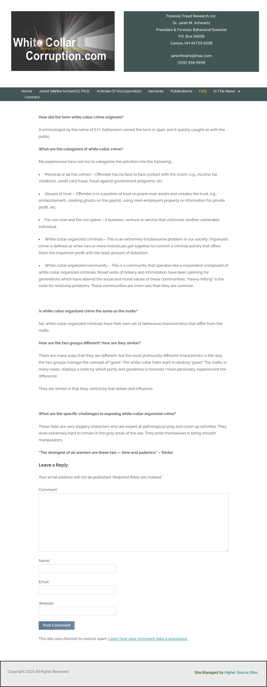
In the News (227, 91)
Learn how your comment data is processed (147, 638)
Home (26, 91)
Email (45, 582)
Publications (181, 91)
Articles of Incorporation (119, 91)
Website (46, 603)
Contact (33, 97)
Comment (49, 489)
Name (45, 560)
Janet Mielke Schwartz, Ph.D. (64, 91)
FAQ (203, 91)
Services (156, 91)
